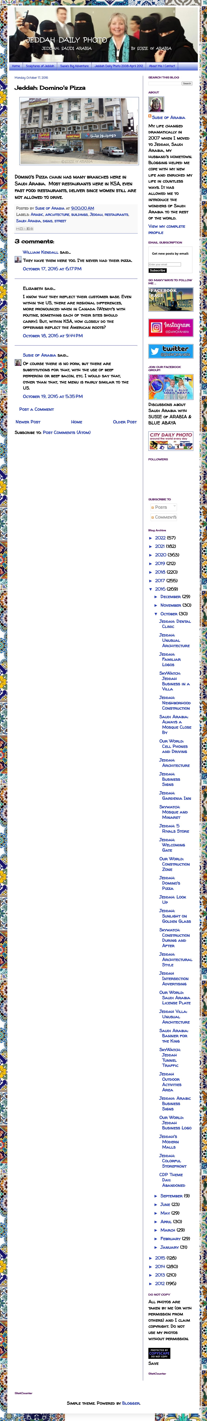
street (60, 221)
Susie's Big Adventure (74, 66)
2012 (160, 1284)
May (165, 1213)
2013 (160, 1275)
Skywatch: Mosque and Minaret (173, 812)
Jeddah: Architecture (174, 762)
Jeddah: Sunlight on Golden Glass (175, 916)
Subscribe (157, 270)
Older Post (124, 422)
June (165, 1204)
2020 (161, 555)
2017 (160, 581)
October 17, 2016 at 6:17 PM (52, 269)
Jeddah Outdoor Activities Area (170, 1082)
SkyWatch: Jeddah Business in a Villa (174, 681)
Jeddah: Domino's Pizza (169, 883)
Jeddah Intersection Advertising (173, 978)
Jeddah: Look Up (172, 899)
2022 (161, 538)
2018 (161, 572)
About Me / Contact (162, 66)
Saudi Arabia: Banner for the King (173, 1036)
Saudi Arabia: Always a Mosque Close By (175, 724)
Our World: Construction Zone (174, 864)
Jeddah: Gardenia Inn (175, 795)
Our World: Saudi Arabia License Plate (175, 997)
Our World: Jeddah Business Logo (175, 1122)
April (166, 1222)
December (171, 597)
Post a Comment (36, 409)
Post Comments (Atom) (66, 432)
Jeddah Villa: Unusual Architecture (174, 1016)
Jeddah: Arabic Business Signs (175, 1103)
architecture (57, 214)
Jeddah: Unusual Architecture (174, 640)
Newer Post (28, 422)
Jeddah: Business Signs (169, 779)
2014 (160, 1267)
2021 (160, 546)
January (170, 1247)
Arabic (37, 214)
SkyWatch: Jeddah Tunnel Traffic (170, 1057)
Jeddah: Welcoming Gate (172, 845)
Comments (163, 517)
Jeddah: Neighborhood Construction (175, 703)
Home (16, 66)
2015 (161, 1258)
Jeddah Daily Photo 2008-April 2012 (119, 66)
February (171, 1239)
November (171, 605)
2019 (160, 564)
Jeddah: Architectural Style (175, 959)
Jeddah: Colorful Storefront (172, 1161)
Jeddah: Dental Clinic (175, 624)
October (169, 614)
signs (47, 221)
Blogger (131, 1403)
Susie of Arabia (39, 355)
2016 (161, 589)
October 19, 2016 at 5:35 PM (53, 396)
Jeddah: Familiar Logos (170, 659)
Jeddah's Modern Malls (169, 1141)
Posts (159, 507)
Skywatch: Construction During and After (174, 938)
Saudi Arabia (28, 221)
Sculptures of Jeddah (40, 66)
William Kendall (40, 252)
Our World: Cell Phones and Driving (173, 746)
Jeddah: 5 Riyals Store (174, 828)
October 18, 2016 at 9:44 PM (53, 336)
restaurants (116, 214)
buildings (79, 214)
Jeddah (96, 214)
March (168, 1230)
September (172, 1196)
